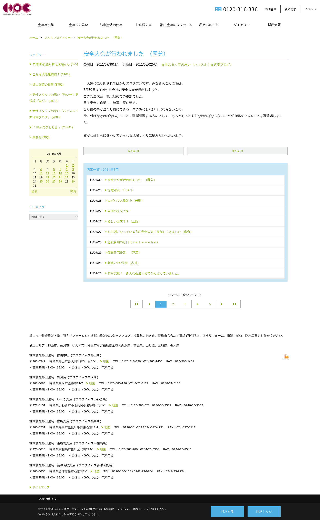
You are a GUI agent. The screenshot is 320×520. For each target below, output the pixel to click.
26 (47, 181)
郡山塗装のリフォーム (176, 24)
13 (54, 173)
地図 (106, 361)
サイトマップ (41, 487)
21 (60, 177)
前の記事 (133, 151)
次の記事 (237, 151)
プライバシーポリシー (130, 508)
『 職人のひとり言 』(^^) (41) (52, 127)
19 (47, 177)
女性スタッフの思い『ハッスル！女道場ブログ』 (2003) (53, 114)
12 (47, 173)
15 (66, 173)
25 (41, 181)
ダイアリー (241, 24)
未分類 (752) (41, 137)
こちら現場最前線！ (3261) (51, 74)
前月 (34, 191)
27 (54, 181)
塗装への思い (78, 24)
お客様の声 (144, 24)
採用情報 (274, 24)
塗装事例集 (46, 24)
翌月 (73, 191)
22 (66, 177)
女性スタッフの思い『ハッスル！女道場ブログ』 (197, 64)
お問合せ (270, 9)
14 (60, 173)
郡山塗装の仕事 (111, 24)
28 (60, 181)
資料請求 (290, 9)
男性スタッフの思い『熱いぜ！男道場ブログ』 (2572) (53, 97)
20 (54, 177)
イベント (310, 9)
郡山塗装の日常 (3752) (48, 84)
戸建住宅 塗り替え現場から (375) (55, 64)
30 (73, 181)
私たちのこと (209, 24)
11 (41, 173)
